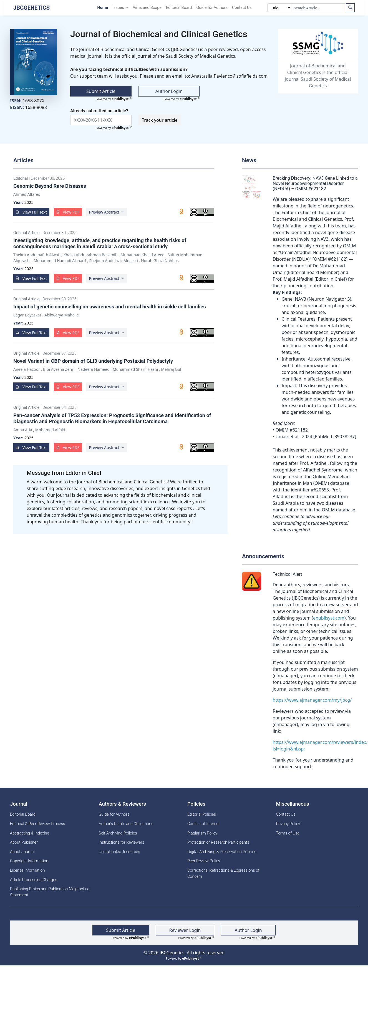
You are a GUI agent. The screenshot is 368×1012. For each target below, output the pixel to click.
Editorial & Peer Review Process (37, 823)
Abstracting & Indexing (29, 833)
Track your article (160, 120)
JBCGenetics (31, 7)
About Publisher (24, 842)
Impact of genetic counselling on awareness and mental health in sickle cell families (109, 307)
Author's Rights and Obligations (126, 823)
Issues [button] (118, 7)
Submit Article (100, 91)
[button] (106, 212)
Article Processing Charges (33, 879)
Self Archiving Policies (118, 833)
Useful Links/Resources (119, 851)
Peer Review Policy (203, 861)
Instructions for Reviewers (121, 842)
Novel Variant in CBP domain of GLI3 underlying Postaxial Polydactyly (93, 361)
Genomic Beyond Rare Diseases (49, 186)
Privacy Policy (288, 823)
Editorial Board (179, 7)
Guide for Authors (212, 7)
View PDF (68, 212)
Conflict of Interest (203, 823)
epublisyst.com (328, 618)
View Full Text (31, 212)
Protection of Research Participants (218, 842)
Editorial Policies (201, 814)
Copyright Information (29, 861)
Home (102, 7)
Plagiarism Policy (202, 833)
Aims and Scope (147, 7)
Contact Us (242, 7)
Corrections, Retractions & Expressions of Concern (223, 873)
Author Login (169, 91)
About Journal (22, 851)
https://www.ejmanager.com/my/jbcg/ (312, 700)
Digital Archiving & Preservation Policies (221, 851)
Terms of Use (287, 833)
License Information (27, 870)
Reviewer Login (185, 930)
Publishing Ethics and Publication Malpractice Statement (49, 892)
